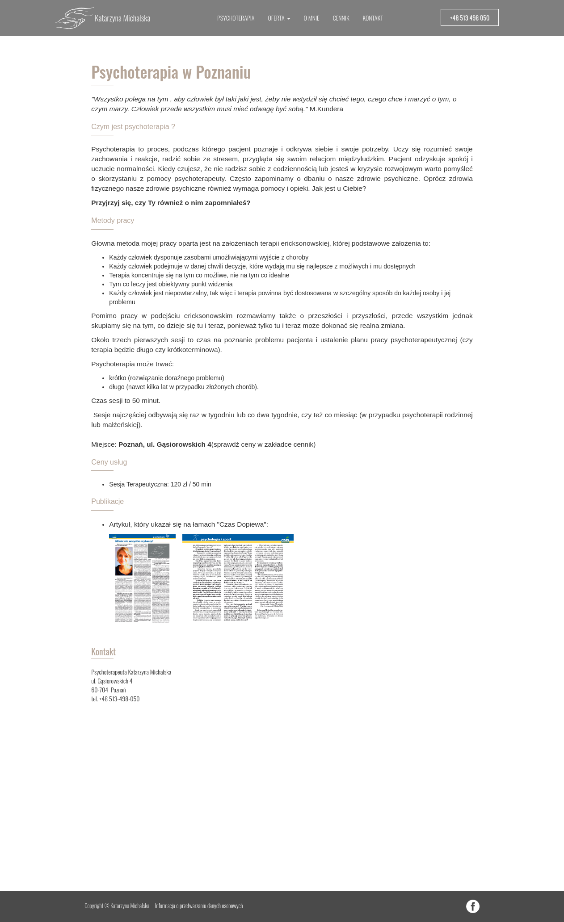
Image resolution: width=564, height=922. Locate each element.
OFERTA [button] (279, 17)
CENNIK (341, 17)
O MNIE (312, 17)
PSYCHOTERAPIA (235, 17)
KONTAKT (373, 17)
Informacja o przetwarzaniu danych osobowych (199, 905)
